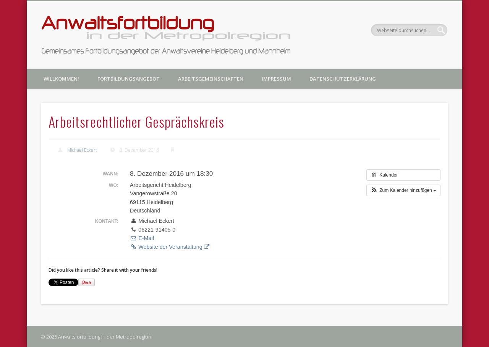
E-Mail (142, 238)
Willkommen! (61, 78)
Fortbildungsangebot (128, 78)
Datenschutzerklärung (342, 78)
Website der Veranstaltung (169, 247)
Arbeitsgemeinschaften (210, 78)
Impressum (276, 78)
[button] (403, 190)
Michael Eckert (82, 150)
